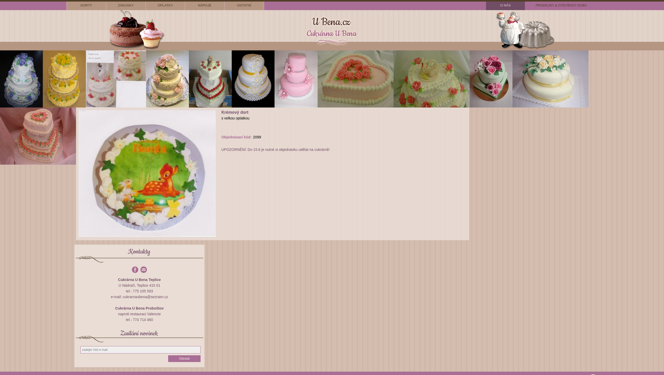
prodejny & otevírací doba (561, 5)
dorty (86, 5)
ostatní (244, 5)
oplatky (165, 5)
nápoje (204, 5)
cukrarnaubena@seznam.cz (145, 297)
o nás (505, 5)
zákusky (126, 5)
